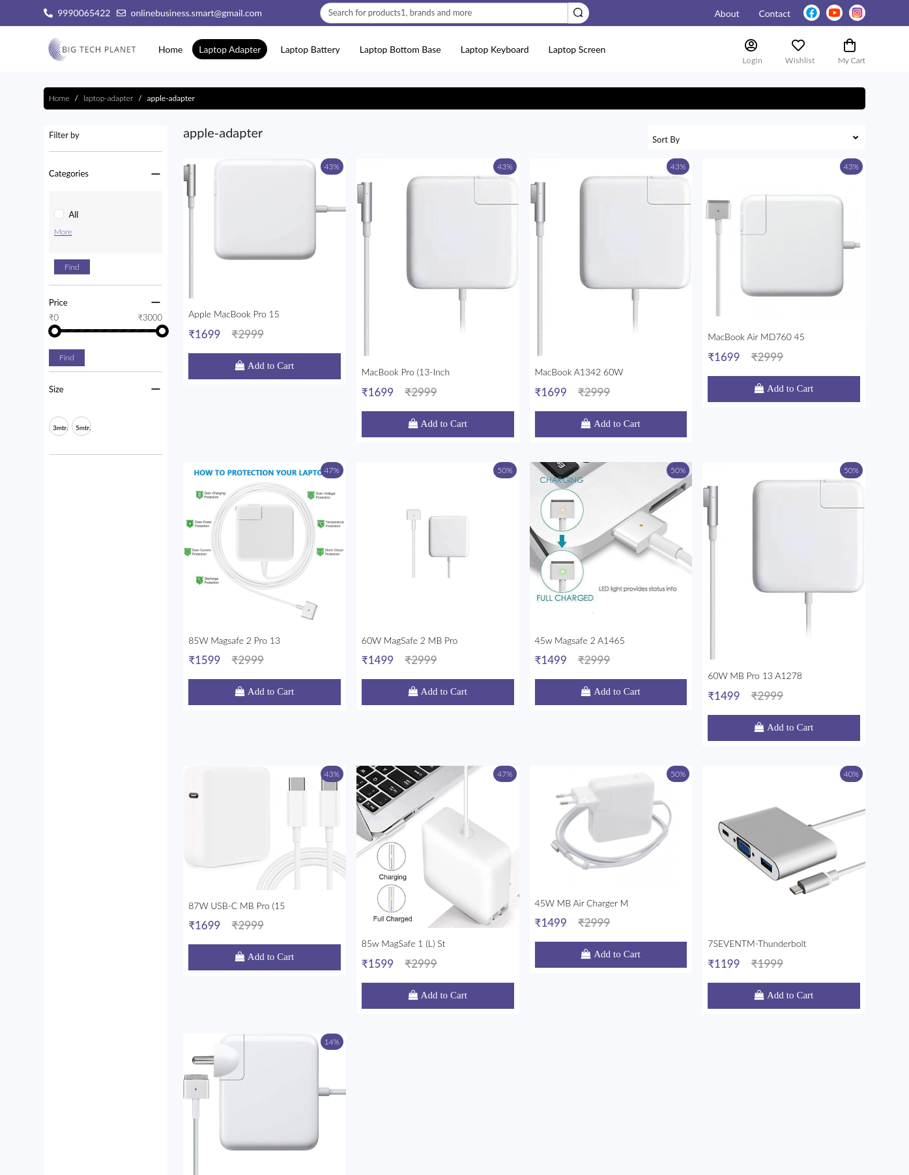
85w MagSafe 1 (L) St (438, 707)
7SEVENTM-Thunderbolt (784, 707)
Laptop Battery (309, 49)
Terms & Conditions (504, 1075)
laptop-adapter (108, 98)
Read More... (106, 1118)
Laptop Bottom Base (400, 49)
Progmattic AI (420, 1161)
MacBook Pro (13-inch (438, 288)
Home (170, 49)
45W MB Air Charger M (611, 707)
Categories (69, 173)
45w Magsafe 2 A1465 (611, 498)
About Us (483, 1104)
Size (56, 389)
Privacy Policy (492, 1090)
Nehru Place (292, 1063)
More (63, 232)
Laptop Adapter (230, 49)
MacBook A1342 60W (611, 288)
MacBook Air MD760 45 (784, 288)
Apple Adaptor (264, 917)
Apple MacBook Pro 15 (264, 288)
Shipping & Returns (502, 1061)
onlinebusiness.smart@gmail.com (196, 12)
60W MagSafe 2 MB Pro (438, 498)
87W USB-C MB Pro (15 (264, 707)
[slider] (54, 331)
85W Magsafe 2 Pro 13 (264, 498)
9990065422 (83, 12)
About (726, 13)
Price (58, 302)
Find (72, 267)
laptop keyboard (495, 49)
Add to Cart (269, 329)
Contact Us (487, 1119)
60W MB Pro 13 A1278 (784, 498)
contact (774, 13)
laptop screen (577, 49)
